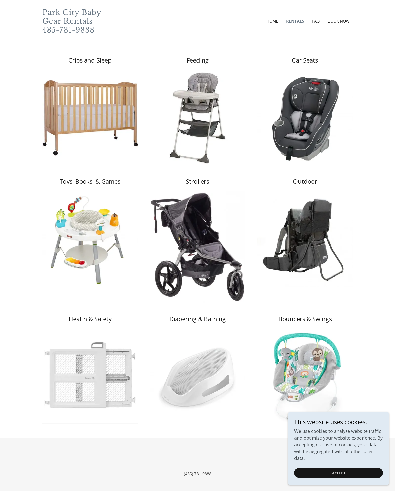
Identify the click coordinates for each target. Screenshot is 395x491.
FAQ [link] (316, 21)
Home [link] (272, 21)
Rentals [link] (295, 21)
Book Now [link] (339, 21)
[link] (81, 31)
